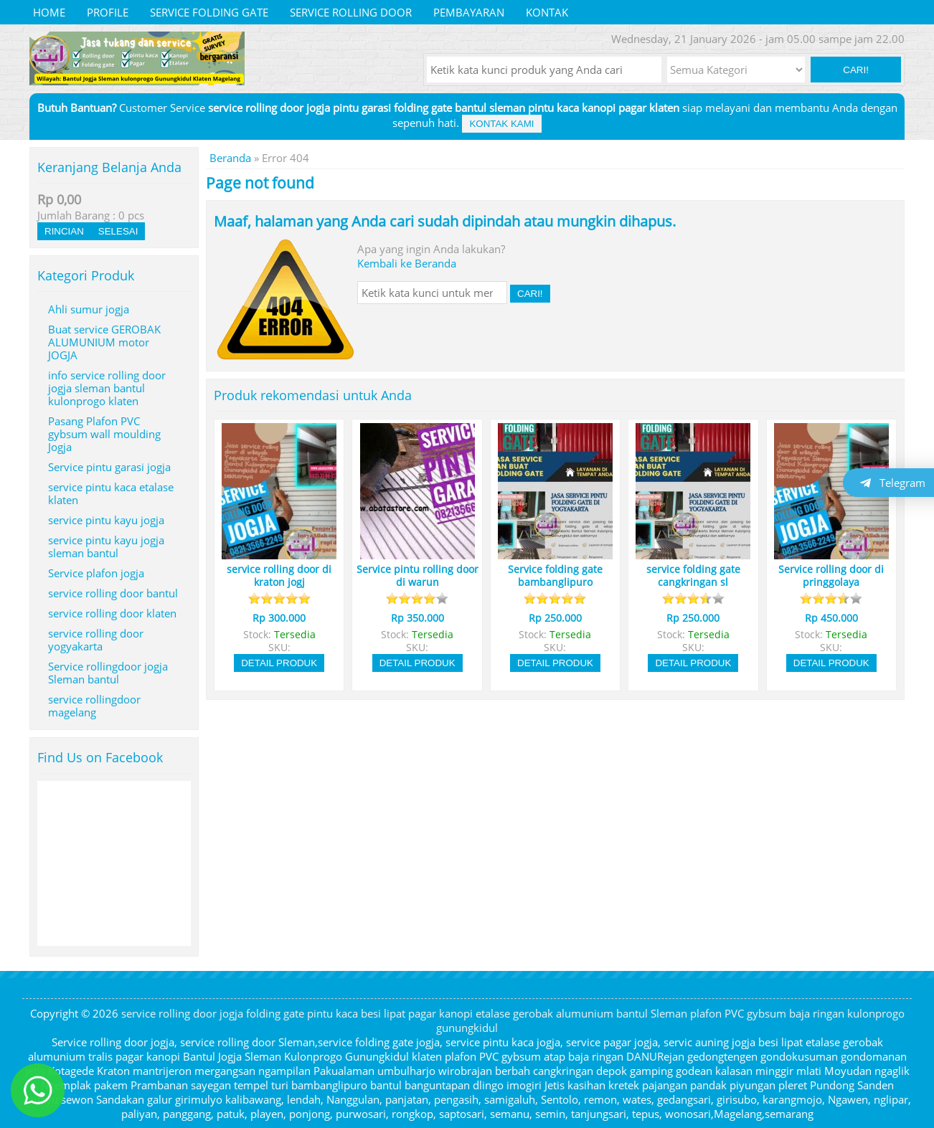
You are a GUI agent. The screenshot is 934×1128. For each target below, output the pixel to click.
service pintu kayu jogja (106, 520)
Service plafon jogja (96, 573)
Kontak (547, 12)
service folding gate (209, 12)
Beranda (230, 158)
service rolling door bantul (113, 593)
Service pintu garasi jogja (109, 467)
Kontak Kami (501, 123)
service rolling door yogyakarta (95, 639)
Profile (107, 12)
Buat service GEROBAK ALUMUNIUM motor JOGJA (104, 342)
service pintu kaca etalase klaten (111, 493)
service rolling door (351, 12)
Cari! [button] (856, 70)
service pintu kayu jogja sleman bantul (106, 546)
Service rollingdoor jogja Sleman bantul (108, 672)
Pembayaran (468, 12)
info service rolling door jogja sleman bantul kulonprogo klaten (107, 388)
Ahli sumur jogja (88, 309)
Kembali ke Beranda (406, 263)
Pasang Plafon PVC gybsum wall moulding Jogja (104, 434)
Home (49, 12)
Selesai (118, 231)
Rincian (64, 231)
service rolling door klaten (112, 613)
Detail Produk (279, 663)
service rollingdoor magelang (94, 705)
